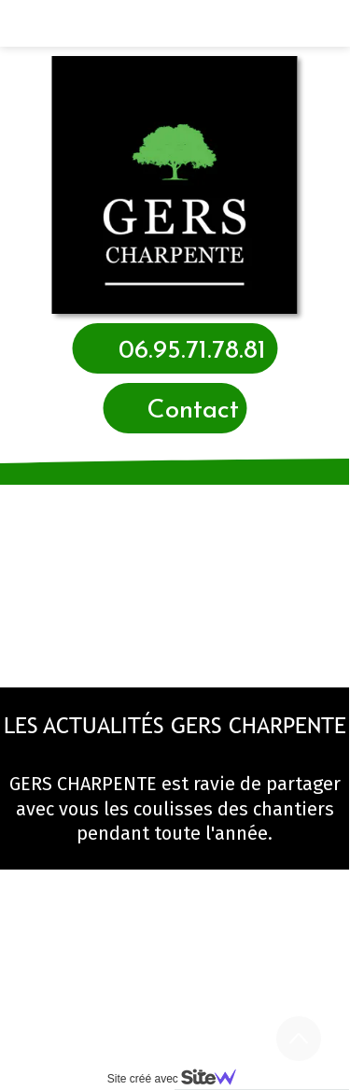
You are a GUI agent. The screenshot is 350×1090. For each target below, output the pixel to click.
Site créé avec (179, 1078)
